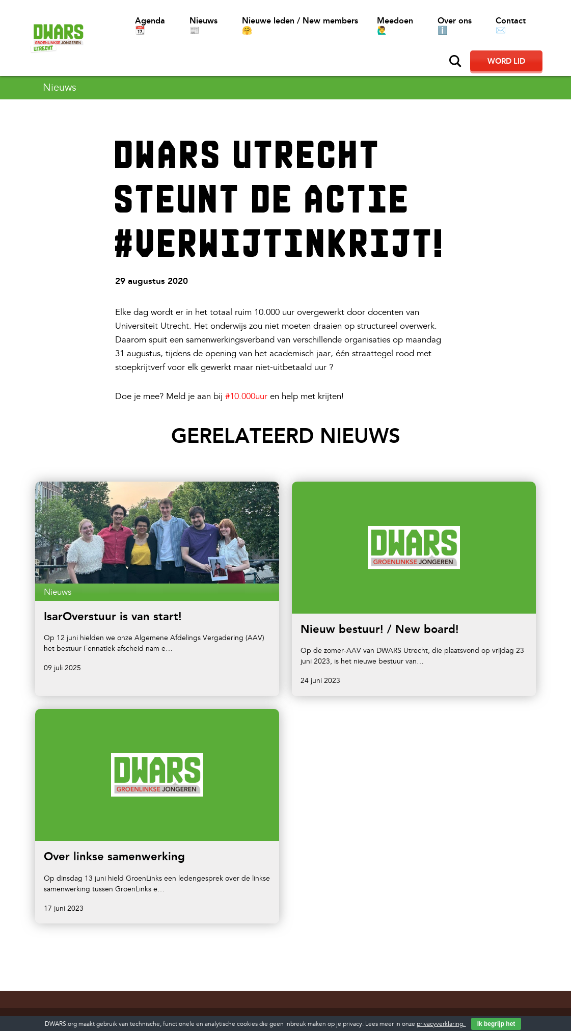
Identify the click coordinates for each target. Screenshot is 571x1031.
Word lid (506, 61)
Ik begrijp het (496, 1023)
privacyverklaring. (441, 1024)
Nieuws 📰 (203, 25)
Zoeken (455, 61)
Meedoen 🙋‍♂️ (395, 25)
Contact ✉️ (511, 25)
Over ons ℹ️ (455, 25)
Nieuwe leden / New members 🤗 (300, 25)
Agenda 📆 (150, 25)
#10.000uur (246, 396)
